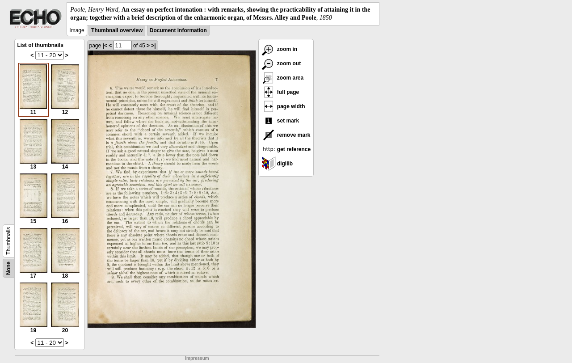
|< (105, 45)
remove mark (286, 135)
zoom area (282, 78)
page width (283, 106)
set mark (280, 121)
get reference (286, 149)
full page (280, 92)
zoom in (279, 49)
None (8, 268)
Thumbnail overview (117, 30)
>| (153, 45)
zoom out (281, 63)
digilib (277, 163)
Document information (178, 30)
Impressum (197, 358)
